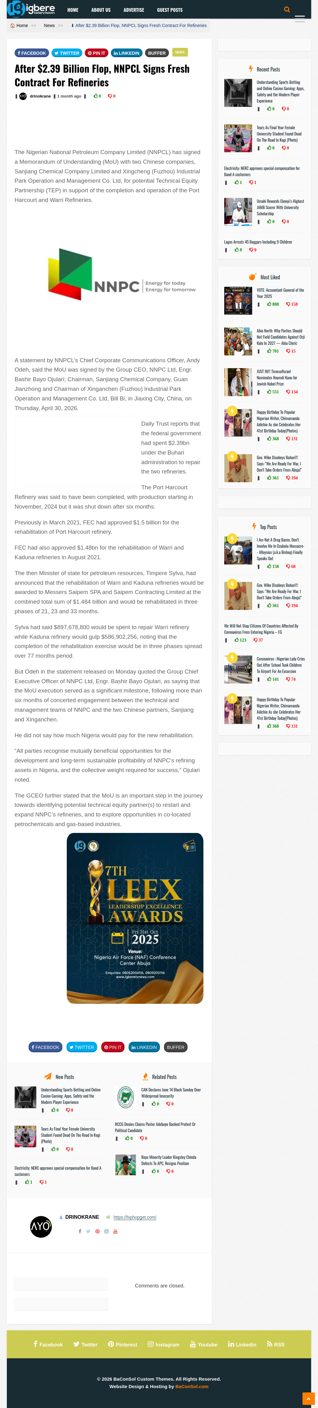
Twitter (67, 53)
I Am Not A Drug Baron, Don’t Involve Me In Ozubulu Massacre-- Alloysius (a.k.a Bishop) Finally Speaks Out (280, 549)
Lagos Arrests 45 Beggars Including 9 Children (258, 242)
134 (294, 392)
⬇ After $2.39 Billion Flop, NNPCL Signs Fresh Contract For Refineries (139, 25)
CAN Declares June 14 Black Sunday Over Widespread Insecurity (171, 1092)
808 (275, 304)
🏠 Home (19, 25)
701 (275, 351)
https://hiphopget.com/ (135, 1217)
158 (294, 304)
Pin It (96, 53)
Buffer (157, 53)
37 (260, 640)
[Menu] (300, 20)
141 (275, 679)
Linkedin (126, 53)
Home (72, 9)
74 (293, 679)
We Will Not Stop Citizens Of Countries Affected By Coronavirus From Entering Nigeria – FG (261, 629)
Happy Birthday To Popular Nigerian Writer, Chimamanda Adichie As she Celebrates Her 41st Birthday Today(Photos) (279, 421)
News (49, 25)
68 (293, 566)
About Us (101, 9)
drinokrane (40, 96)
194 (294, 478)
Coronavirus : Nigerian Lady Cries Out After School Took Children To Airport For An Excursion (281, 665)
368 (275, 439)
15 (293, 351)
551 (275, 392)
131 (294, 439)
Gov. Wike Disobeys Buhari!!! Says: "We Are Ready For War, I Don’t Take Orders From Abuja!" (279, 463)
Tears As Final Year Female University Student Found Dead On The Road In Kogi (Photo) (70, 1135)
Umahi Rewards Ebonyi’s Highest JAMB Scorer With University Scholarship (280, 207)
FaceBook (32, 53)
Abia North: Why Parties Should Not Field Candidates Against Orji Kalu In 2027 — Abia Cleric (281, 336)
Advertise (134, 9)
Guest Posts (170, 9)
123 (242, 640)
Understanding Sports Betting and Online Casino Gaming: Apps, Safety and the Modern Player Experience (71, 1095)
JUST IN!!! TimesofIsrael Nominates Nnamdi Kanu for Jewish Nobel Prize (277, 377)
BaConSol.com (192, 1386)
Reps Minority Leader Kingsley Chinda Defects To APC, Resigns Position (168, 1160)
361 (275, 478)
